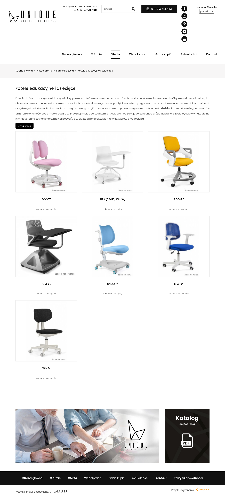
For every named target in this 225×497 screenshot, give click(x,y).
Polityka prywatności (188, 478)
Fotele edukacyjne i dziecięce (95, 70)
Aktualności (189, 54)
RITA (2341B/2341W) (112, 199)
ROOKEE (179, 199)
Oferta (115, 54)
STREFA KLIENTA (159, 9)
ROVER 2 (46, 284)
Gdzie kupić (163, 54)
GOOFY (46, 199)
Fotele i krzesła (65, 70)
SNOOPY (112, 284)
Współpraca (137, 54)
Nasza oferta (45, 70)
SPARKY (178, 284)
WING (46, 368)
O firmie (96, 54)
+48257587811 (85, 10)
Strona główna (71, 54)
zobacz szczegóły (46, 209)
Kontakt (211, 54)
